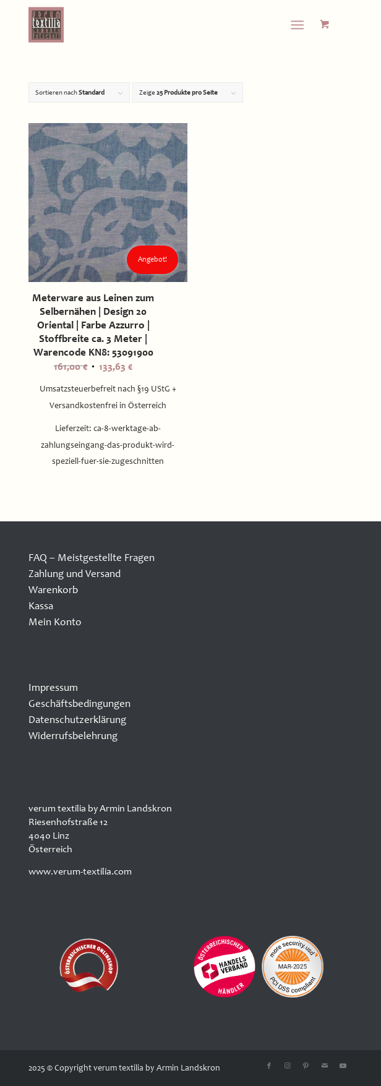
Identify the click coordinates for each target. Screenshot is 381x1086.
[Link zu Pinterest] (306, 1066)
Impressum (53, 687)
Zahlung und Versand (74, 573)
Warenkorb (53, 590)
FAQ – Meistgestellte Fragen (91, 557)
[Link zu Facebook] (269, 1066)
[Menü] (297, 25)
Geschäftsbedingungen (79, 703)
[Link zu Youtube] (343, 1066)
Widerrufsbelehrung (73, 736)
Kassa (40, 606)
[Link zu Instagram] (287, 1066)
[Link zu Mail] (324, 1066)
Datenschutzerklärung (77, 719)
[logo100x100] (158, 24)
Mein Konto (55, 622)
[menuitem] (300, 25)
